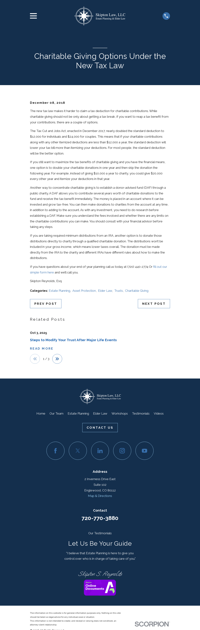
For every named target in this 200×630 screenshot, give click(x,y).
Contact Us (100, 428)
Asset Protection (84, 290)
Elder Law (105, 290)
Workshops (120, 413)
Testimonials (141, 413)
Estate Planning (59, 290)
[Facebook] (55, 451)
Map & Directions (100, 496)
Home (40, 413)
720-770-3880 (100, 518)
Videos (159, 413)
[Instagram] (122, 451)
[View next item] (58, 359)
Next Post (154, 303)
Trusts (118, 290)
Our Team (56, 413)
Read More (42, 348)
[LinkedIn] (100, 451)
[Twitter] (78, 451)
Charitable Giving (136, 290)
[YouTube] (144, 451)
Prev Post (45, 303)
